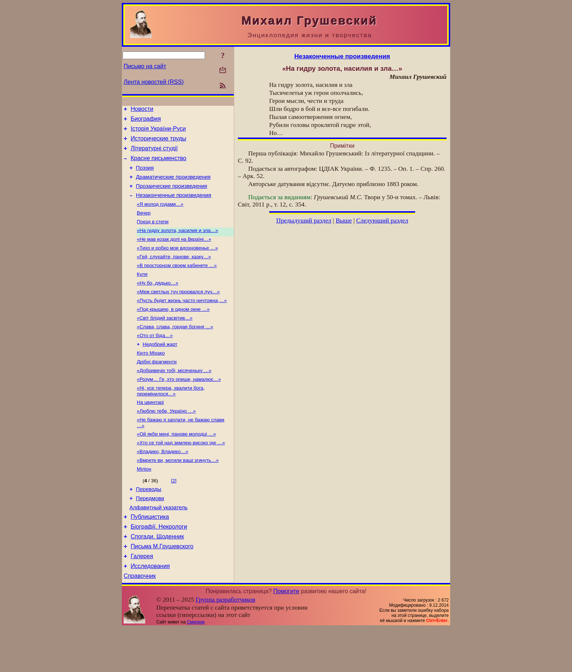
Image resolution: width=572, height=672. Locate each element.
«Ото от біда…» (155, 358)
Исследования (150, 609)
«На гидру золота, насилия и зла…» (177, 244)
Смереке (196, 665)
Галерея (142, 598)
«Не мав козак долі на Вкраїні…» (174, 253)
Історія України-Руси (158, 132)
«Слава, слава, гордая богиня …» (175, 348)
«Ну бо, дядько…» (157, 301)
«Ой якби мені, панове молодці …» (176, 464)
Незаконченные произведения (173, 206)
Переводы (149, 523)
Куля (142, 291)
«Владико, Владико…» (162, 483)
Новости (142, 110)
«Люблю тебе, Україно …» (166, 439)
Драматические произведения (173, 186)
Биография (146, 121)
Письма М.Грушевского (162, 587)
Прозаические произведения (171, 196)
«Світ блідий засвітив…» (165, 339)
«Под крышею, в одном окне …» (173, 329)
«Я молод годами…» (160, 216)
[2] (174, 513)
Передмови (150, 533)
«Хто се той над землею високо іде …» (181, 473)
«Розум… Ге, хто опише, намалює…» (179, 405)
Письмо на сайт (145, 66)
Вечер (144, 225)
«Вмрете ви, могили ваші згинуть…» (178, 492)
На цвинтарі (150, 430)
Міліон (144, 502)
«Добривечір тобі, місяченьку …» (174, 396)
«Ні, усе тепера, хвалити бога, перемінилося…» (171, 418)
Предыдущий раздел (303, 220)
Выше (344, 220)
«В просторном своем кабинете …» (177, 282)
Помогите (286, 635)
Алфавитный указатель (159, 544)
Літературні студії (154, 154)
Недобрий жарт (160, 367)
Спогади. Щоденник (157, 576)
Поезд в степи (153, 234)
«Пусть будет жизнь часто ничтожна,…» (182, 320)
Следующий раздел (382, 220)
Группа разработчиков (225, 643)
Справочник (140, 620)
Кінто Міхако (151, 377)
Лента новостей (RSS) (154, 82)
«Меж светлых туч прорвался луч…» (178, 310)
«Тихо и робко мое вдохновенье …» (177, 263)
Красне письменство (158, 165)
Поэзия (145, 175)
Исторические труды (158, 143)
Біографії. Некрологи (159, 565)
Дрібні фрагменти (157, 386)
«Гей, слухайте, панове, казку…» (174, 272)
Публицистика (150, 554)
